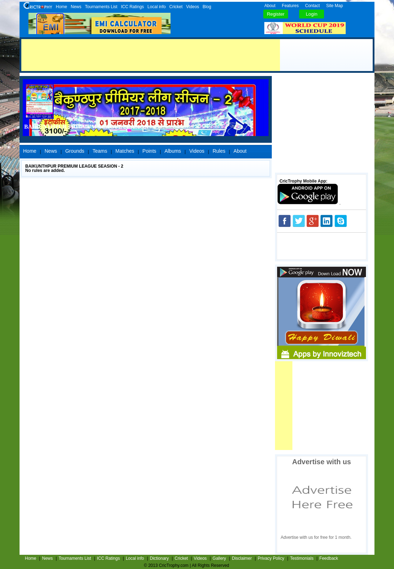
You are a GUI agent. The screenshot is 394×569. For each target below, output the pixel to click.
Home (61, 6)
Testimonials (301, 558)
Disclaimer (242, 558)
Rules (218, 151)
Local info (156, 6)
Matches (124, 151)
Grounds (75, 151)
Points (149, 151)
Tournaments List (101, 6)
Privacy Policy (271, 558)
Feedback (328, 558)
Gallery (219, 558)
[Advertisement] (150, 55)
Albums (172, 151)
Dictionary (159, 558)
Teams (99, 151)
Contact (312, 5)
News (76, 6)
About (269, 5)
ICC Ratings (132, 6)
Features (290, 5)
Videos (192, 6)
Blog (207, 6)
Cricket (175, 6)
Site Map (334, 5)
